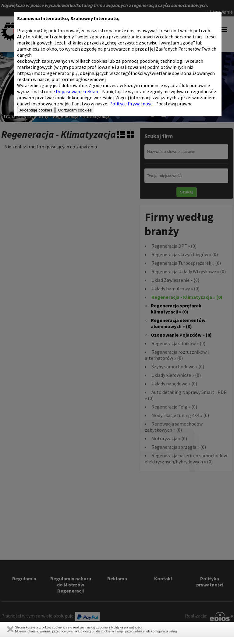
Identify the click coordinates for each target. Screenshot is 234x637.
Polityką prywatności (126, 627)
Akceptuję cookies (36, 110)
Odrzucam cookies (74, 110)
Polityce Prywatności (131, 104)
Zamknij (10, 629)
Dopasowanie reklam (78, 91)
